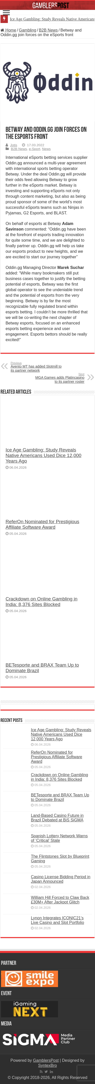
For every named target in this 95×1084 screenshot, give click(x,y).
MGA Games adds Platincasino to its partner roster (58, 378)
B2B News (48, 30)
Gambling (27, 30)
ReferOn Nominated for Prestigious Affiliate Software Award (42, 524)
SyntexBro (47, 1065)
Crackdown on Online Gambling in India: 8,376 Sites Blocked (42, 601)
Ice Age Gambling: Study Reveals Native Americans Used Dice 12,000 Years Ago (43, 455)
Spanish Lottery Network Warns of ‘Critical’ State (59, 838)
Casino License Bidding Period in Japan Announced (60, 879)
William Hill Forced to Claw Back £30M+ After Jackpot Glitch (60, 899)
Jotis (13, 145)
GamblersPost (46, 1060)
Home (8, 30)
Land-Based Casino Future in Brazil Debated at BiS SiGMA (57, 817)
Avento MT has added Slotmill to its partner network (37, 366)
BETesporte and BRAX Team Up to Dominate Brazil (60, 797)
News (46, 149)
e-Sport (34, 149)
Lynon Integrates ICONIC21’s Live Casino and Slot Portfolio (57, 920)
